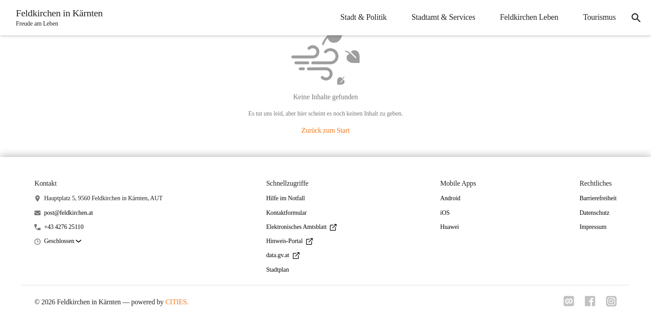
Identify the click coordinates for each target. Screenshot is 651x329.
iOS (444, 212)
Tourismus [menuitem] (599, 17)
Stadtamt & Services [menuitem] (443, 17)
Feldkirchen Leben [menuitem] (529, 17)
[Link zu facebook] (590, 303)
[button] (62, 241)
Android (450, 198)
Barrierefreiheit (598, 198)
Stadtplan (277, 269)
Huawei (449, 227)
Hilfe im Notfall (285, 198)
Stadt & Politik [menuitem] (363, 17)
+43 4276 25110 (63, 227)
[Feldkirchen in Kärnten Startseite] (57, 17)
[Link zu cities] (569, 303)
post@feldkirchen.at (68, 212)
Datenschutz (595, 212)
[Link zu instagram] (611, 303)
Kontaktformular (286, 212)
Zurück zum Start (325, 130)
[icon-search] (636, 17)
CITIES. (177, 302)
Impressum (593, 227)
